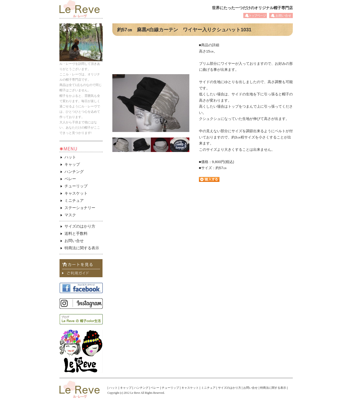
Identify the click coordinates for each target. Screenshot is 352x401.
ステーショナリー (79, 208)
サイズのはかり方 (79, 226)
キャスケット (76, 193)
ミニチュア (74, 200)
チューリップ (76, 186)
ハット (70, 157)
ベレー (70, 179)
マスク (70, 215)
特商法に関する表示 (81, 248)
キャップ (72, 164)
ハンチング (74, 172)
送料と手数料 (76, 233)
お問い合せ (74, 241)
